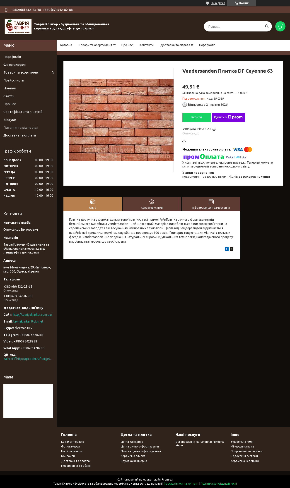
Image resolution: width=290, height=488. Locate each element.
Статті (8, 96)
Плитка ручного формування (141, 451)
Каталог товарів (72, 441)
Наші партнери (71, 451)
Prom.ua (167, 479)
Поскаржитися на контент (181, 483)
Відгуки (9, 120)
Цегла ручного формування (140, 446)
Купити (196, 117)
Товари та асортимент (95, 45)
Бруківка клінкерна (134, 460)
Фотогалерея (14, 65)
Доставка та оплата (175, 45)
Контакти (147, 45)
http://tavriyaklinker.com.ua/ (32, 314)
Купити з (228, 117)
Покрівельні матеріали (246, 451)
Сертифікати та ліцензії (22, 112)
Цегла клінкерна (132, 441)
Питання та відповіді (20, 127)
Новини (9, 88)
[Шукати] (267, 26)
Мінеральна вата (242, 446)
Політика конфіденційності (219, 483)
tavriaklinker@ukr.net (28, 321)
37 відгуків (218, 3)
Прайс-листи (13, 80)
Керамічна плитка (133, 455)
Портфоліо (207, 45)
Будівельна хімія (242, 441)
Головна (66, 45)
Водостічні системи (244, 455)
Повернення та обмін (76, 465)
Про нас (127, 45)
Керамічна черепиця (245, 460)
